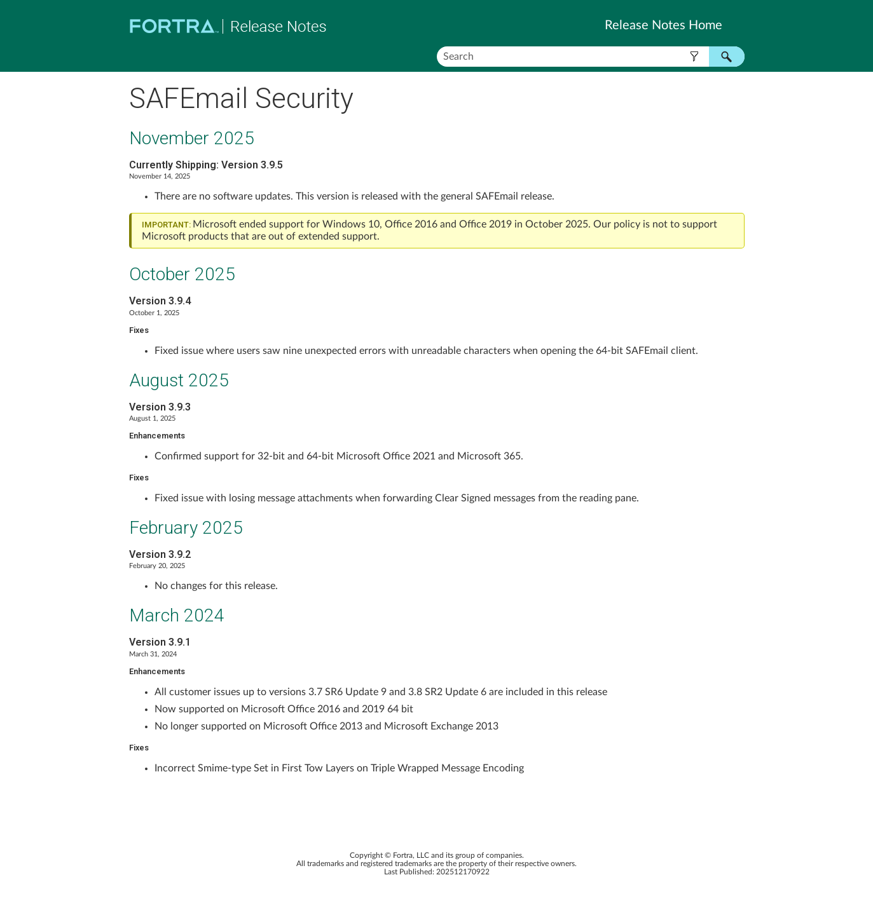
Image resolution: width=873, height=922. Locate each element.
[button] (694, 56)
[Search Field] (591, 56)
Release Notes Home (663, 25)
